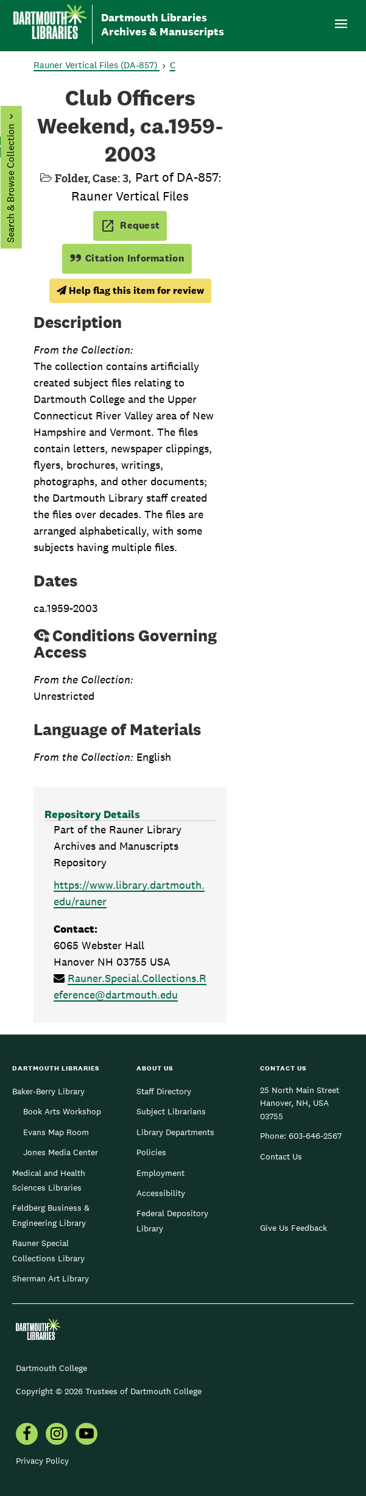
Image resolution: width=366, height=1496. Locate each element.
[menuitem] (27, 1435)
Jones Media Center (60, 1152)
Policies (151, 1152)
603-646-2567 (315, 1135)
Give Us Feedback (293, 1227)
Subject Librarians (171, 1111)
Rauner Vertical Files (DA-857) (96, 65)
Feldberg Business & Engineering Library (51, 1215)
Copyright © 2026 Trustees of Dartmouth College (109, 1391)
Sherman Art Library (50, 1278)
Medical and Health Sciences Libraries (48, 1180)
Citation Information (127, 258)
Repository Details (92, 814)
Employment (160, 1172)
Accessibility (160, 1193)
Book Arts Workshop (62, 1111)
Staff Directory (163, 1091)
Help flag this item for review (130, 290)
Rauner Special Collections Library (48, 1250)
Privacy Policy (42, 1460)
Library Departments (175, 1132)
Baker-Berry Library (48, 1091)
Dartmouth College (51, 1367)
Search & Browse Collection (10, 183)
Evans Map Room (56, 1132)
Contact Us (281, 1156)
